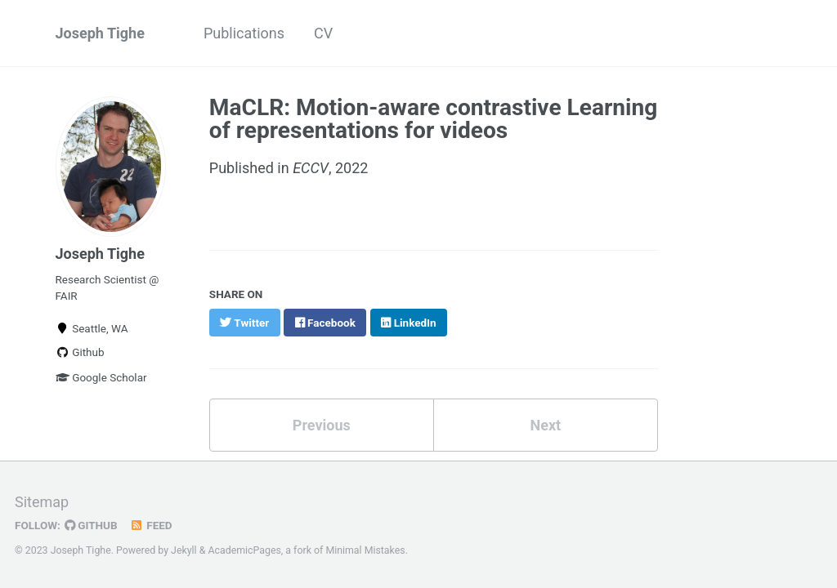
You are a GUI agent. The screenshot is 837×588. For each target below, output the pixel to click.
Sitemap (42, 501)
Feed (151, 525)
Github (80, 352)
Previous (322, 425)
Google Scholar (101, 377)
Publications (244, 33)
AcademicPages (244, 550)
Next (545, 425)
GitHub (91, 525)
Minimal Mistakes (365, 550)
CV (323, 33)
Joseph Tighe (100, 33)
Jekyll (184, 550)
